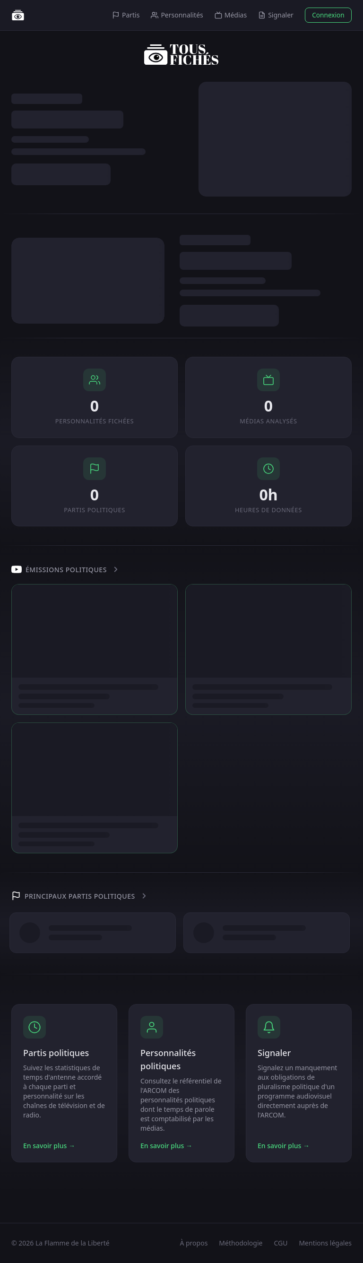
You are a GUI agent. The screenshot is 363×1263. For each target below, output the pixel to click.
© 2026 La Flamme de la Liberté (60, 1242)
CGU (280, 1242)
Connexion (328, 14)
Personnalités (177, 14)
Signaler (276, 14)
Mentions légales (325, 1242)
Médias (231, 14)
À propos (193, 1242)
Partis (125, 14)
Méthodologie (240, 1242)
